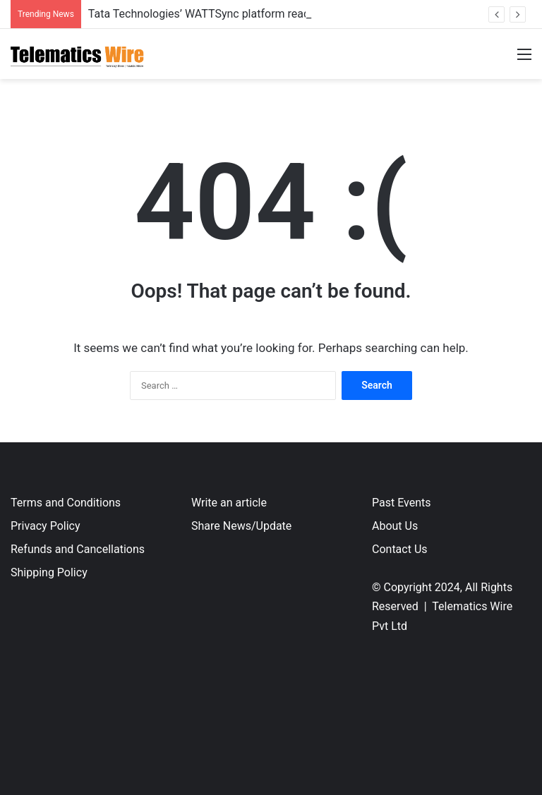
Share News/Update (241, 526)
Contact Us (400, 549)
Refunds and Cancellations (78, 549)
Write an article (229, 502)
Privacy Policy (45, 526)
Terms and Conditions (66, 502)
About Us (395, 526)
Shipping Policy (49, 572)
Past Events (401, 502)
